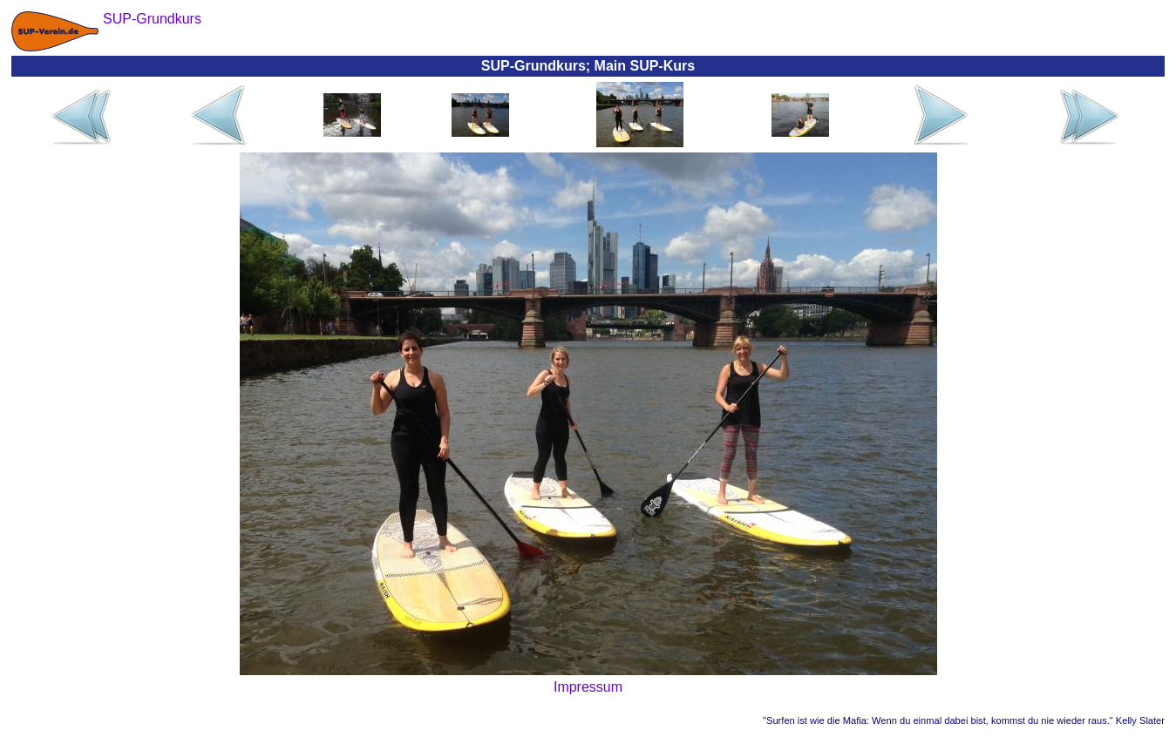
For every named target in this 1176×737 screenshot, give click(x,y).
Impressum (588, 687)
